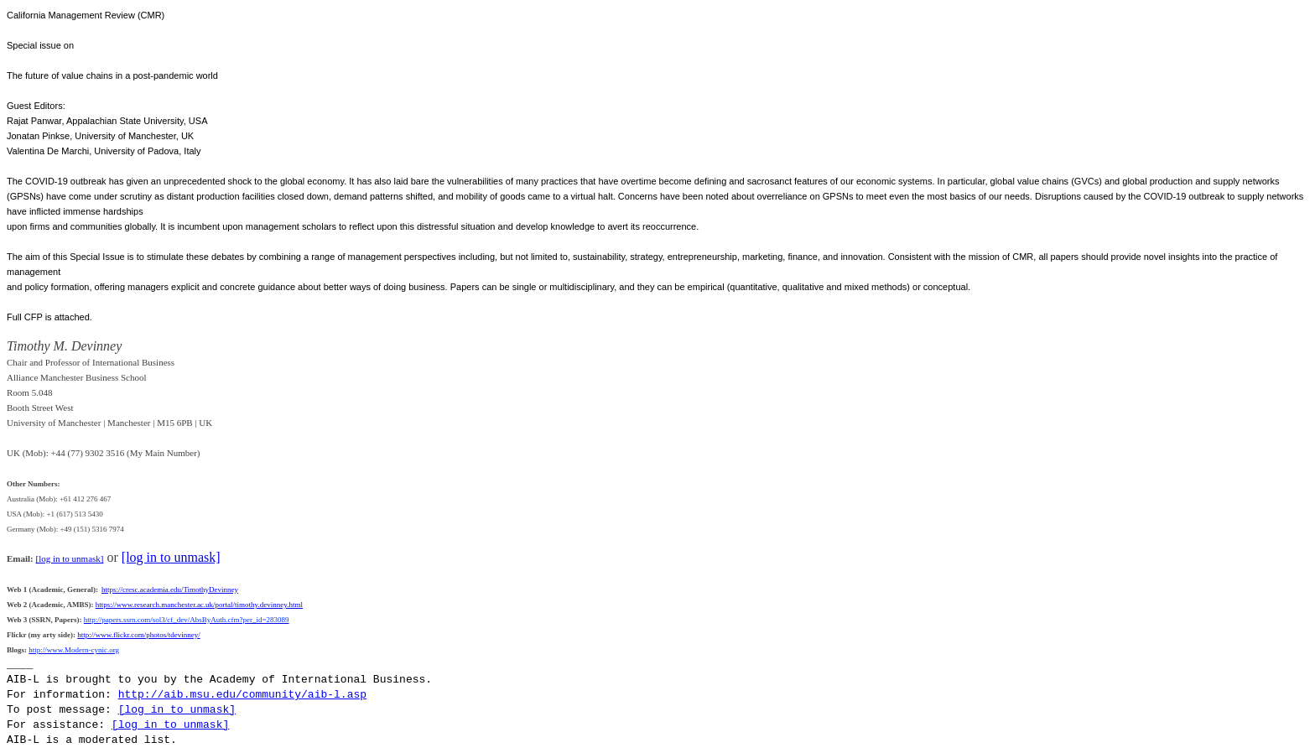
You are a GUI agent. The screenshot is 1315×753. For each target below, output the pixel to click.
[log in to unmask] (70, 558)
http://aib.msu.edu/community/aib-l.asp (242, 694)
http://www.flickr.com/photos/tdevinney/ (138, 635)
